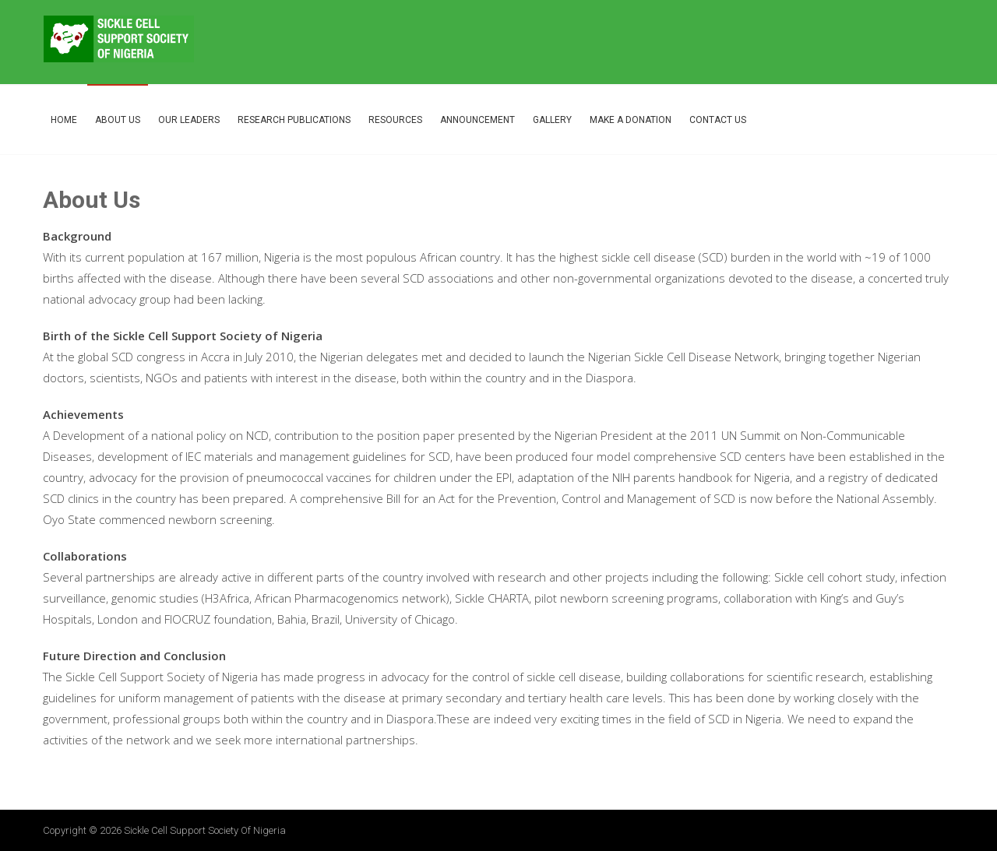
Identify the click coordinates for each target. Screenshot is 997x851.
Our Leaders (189, 119)
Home (64, 119)
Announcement (477, 119)
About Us (117, 119)
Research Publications (294, 119)
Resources (395, 119)
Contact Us (717, 119)
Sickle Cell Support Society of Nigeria (205, 830)
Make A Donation (630, 119)
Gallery (552, 119)
